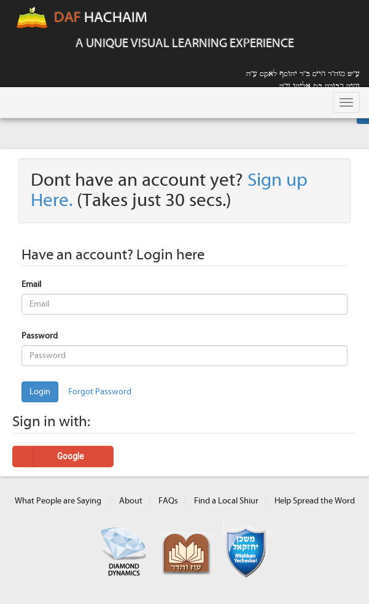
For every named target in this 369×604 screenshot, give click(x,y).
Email (31, 284)
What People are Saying (58, 501)
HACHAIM (81, 18)
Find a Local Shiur (226, 501)
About (130, 501)
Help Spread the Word (314, 501)
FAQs (168, 501)
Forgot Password (99, 392)
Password (39, 336)
